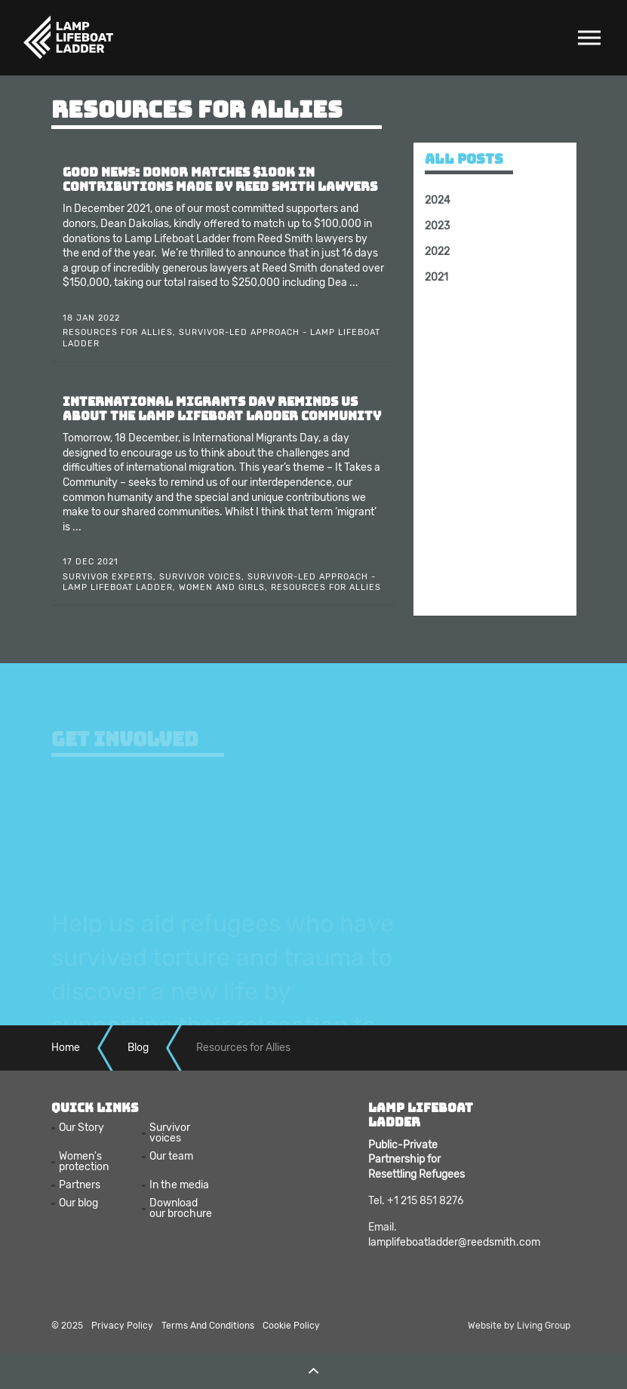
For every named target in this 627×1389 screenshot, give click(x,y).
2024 (437, 200)
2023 (437, 226)
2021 (436, 277)
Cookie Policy (291, 1325)
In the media (179, 1185)
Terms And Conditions (207, 1325)
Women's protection (84, 1161)
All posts (464, 159)
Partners (79, 1185)
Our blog (78, 1203)
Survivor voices (169, 1133)
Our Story (81, 1128)
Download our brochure (180, 1208)
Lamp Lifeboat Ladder (67, 37)
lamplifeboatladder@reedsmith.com (454, 1242)
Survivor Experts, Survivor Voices (152, 577)
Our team (171, 1156)
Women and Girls (222, 587)
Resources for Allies (118, 332)
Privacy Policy (122, 1325)
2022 (437, 251)
